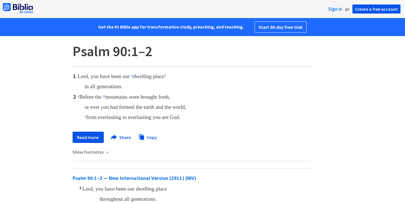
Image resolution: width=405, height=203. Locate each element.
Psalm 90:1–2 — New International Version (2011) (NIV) (134, 178)
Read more (88, 137)
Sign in (335, 9)
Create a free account (376, 9)
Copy (147, 137)
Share (121, 137)
